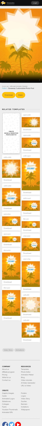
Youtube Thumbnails (10, 410)
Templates (25, 369)
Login (35, 3)
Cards (4, 396)
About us (5, 369)
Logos (23, 396)
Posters (24, 393)
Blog (23, 377)
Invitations (25, 407)
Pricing (4, 375)
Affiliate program (8, 372)
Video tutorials (26, 380)
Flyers (4, 407)
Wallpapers (25, 410)
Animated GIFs (7, 412)
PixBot (4, 88)
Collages (5, 404)
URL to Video (26, 386)
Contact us (6, 380)
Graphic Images (8, 393)
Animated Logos (8, 399)
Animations (20, 350)
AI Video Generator (28, 383)
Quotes (24, 401)
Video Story (8, 350)
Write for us (6, 377)
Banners (24, 404)
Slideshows (6, 401)
